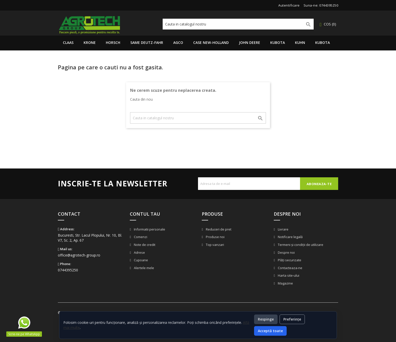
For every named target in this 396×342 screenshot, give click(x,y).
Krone (90, 42)
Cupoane (140, 260)
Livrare (282, 229)
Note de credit (144, 244)
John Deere (249, 42)
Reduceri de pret (218, 229)
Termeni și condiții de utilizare (300, 244)
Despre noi (286, 252)
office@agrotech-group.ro (79, 255)
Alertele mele (143, 268)
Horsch (113, 42)
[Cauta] (238, 24)
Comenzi (140, 237)
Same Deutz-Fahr (146, 42)
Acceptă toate (270, 330)
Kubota (277, 42)
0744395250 (328, 5)
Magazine (285, 283)
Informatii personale (149, 229)
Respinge (266, 319)
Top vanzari (214, 244)
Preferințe (292, 319)
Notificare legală (290, 237)
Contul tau (145, 214)
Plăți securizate (289, 260)
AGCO (178, 42)
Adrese (139, 252)
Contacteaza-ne (289, 268)
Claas (68, 42)
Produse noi (215, 237)
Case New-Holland (211, 42)
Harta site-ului (288, 275)
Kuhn (300, 42)
